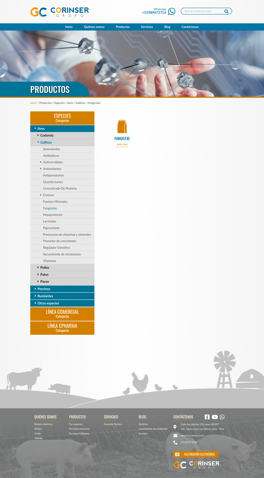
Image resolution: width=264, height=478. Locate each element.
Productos (123, 27)
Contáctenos (190, 27)
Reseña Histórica (43, 424)
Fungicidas (50, 208)
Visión (37, 433)
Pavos (44, 281)
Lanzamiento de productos (153, 428)
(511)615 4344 (189, 442)
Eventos (143, 433)
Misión (38, 428)
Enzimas (48, 195)
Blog (167, 27)
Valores (38, 438)
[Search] (206, 11)
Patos (44, 274)
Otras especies (48, 303)
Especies (62, 117)
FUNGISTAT (122, 138)
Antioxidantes (52, 169)
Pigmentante (51, 228)
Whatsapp (158, 11)
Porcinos (44, 289)
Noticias (143, 424)
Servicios (147, 27)
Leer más (122, 144)
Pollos (44, 267)
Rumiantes (45, 296)
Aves (41, 128)
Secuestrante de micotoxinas (62, 254)
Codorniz (47, 135)
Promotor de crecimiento (59, 241)
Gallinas (46, 142)
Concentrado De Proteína (60, 188)
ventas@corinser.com (192, 435)
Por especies (76, 424)
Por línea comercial (79, 428)
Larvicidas (49, 221)
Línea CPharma (62, 327)
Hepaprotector (53, 215)
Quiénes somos (94, 27)
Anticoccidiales (53, 162)
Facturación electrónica (199, 454)
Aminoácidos (51, 149)
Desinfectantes (53, 182)
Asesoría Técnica (113, 424)
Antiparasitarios (53, 175)
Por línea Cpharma (79, 433)
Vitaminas (49, 261)
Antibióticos (51, 156)
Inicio (69, 27)
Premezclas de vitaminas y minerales (67, 234)
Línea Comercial (62, 313)
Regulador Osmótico (56, 247)
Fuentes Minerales (55, 202)
